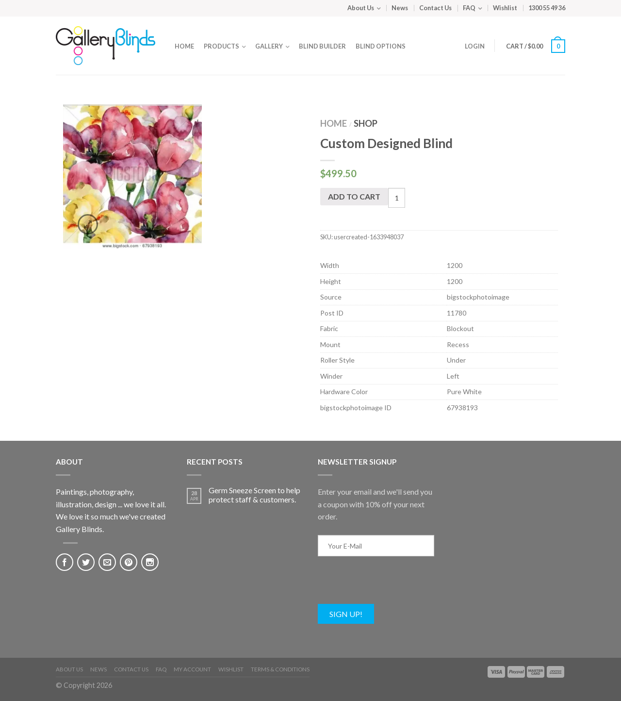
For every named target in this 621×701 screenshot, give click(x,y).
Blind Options (381, 46)
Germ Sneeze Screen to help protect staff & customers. (254, 494)
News (400, 8)
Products (221, 46)
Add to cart (354, 196)
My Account (192, 669)
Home (184, 46)
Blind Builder (322, 46)
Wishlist (505, 8)
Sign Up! (345, 613)
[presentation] (391, 585)
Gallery (269, 46)
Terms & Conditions (280, 669)
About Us (360, 8)
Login (475, 46)
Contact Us (435, 8)
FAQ (469, 8)
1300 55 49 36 (546, 8)
